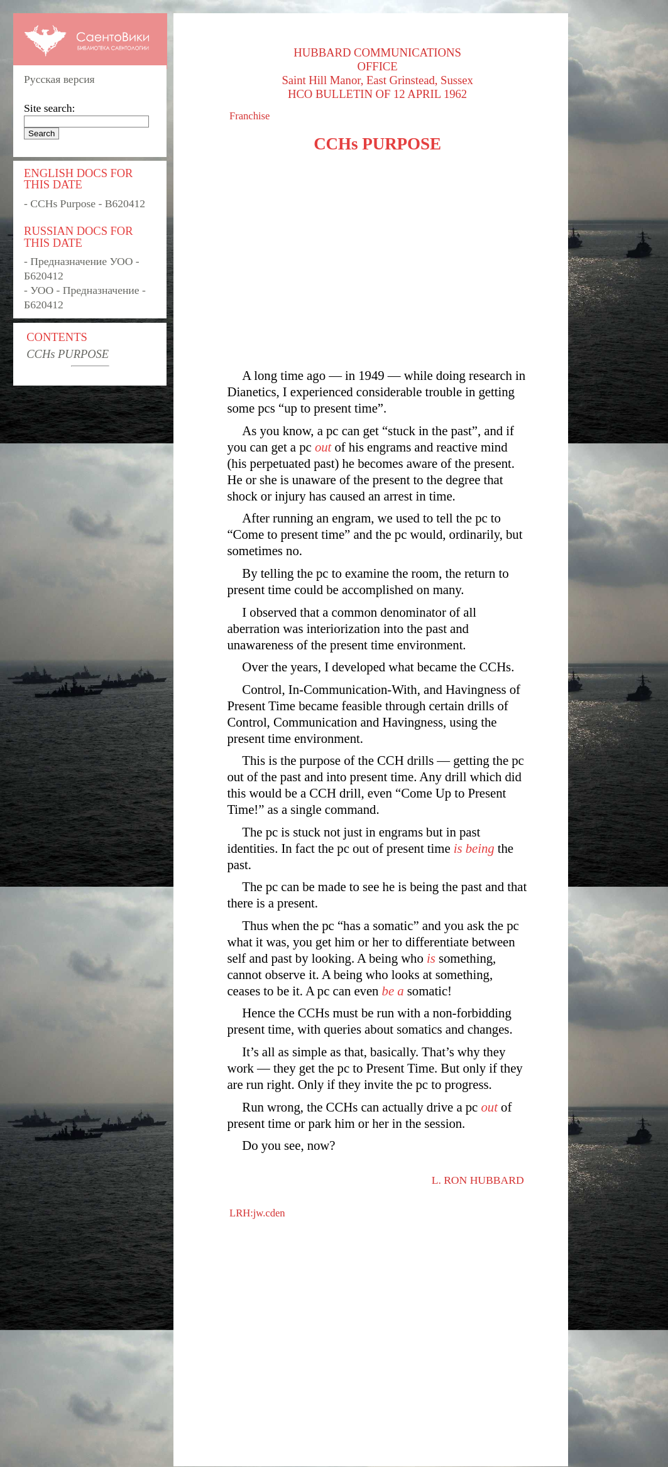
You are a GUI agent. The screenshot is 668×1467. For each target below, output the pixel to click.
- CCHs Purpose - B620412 (84, 203)
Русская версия (59, 79)
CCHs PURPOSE (67, 353)
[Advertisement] (377, 261)
